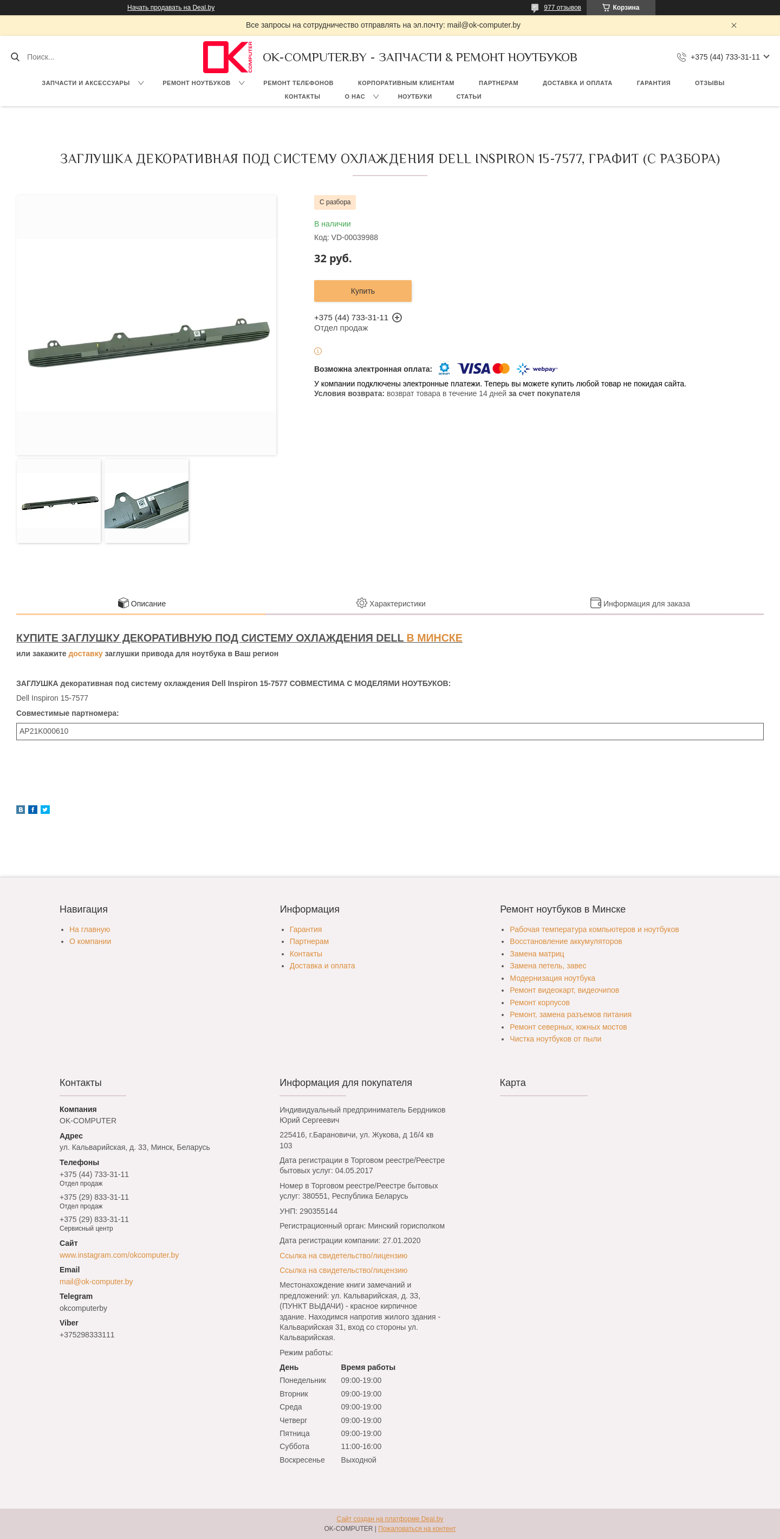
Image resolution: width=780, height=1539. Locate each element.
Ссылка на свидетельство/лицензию (343, 1255)
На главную (89, 929)
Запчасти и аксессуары (85, 83)
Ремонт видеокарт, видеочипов (564, 990)
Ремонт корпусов (540, 1002)
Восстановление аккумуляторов (566, 941)
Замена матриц (537, 953)
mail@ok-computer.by (96, 1281)
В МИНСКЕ (435, 638)
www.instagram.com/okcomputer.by (119, 1255)
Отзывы (710, 83)
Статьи (469, 96)
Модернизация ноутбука (552, 978)
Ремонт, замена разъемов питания (571, 1014)
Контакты (303, 96)
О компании (90, 941)
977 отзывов (562, 7)
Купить (363, 291)
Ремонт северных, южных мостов (568, 1027)
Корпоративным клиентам (406, 83)
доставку (85, 653)
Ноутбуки (415, 96)
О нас (354, 96)
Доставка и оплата (578, 83)
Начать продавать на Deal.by (170, 7)
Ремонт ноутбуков (196, 83)
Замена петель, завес (548, 965)
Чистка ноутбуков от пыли (555, 1038)
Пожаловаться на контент (417, 1528)
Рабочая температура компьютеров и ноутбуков (594, 929)
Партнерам (498, 83)
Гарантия (654, 83)
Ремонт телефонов (298, 83)
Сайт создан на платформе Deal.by (390, 1519)
